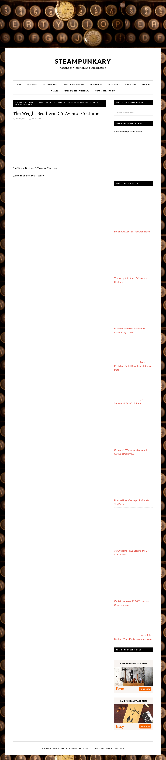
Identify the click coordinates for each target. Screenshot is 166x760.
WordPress (111, 748)
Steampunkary (83, 61)
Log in (121, 748)
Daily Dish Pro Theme (71, 748)
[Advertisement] (83, 25)
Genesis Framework (94, 748)
